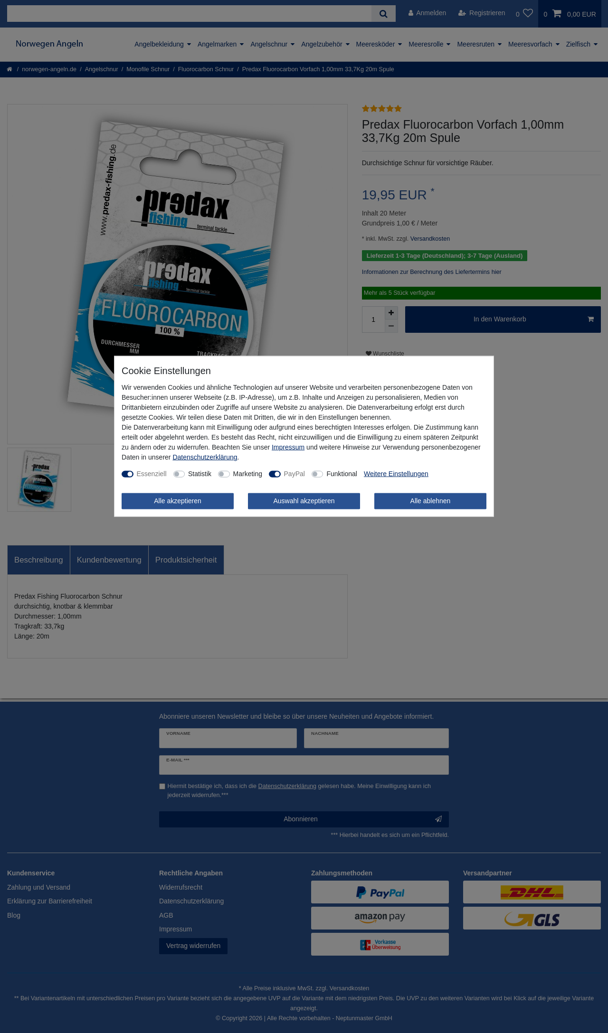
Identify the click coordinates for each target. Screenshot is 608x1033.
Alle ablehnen (430, 501)
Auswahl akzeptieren (303, 501)
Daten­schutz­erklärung (204, 457)
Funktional (341, 474)
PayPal (294, 474)
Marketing (247, 474)
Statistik (199, 474)
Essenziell (152, 474)
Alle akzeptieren (177, 501)
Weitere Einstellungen (396, 474)
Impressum (288, 447)
